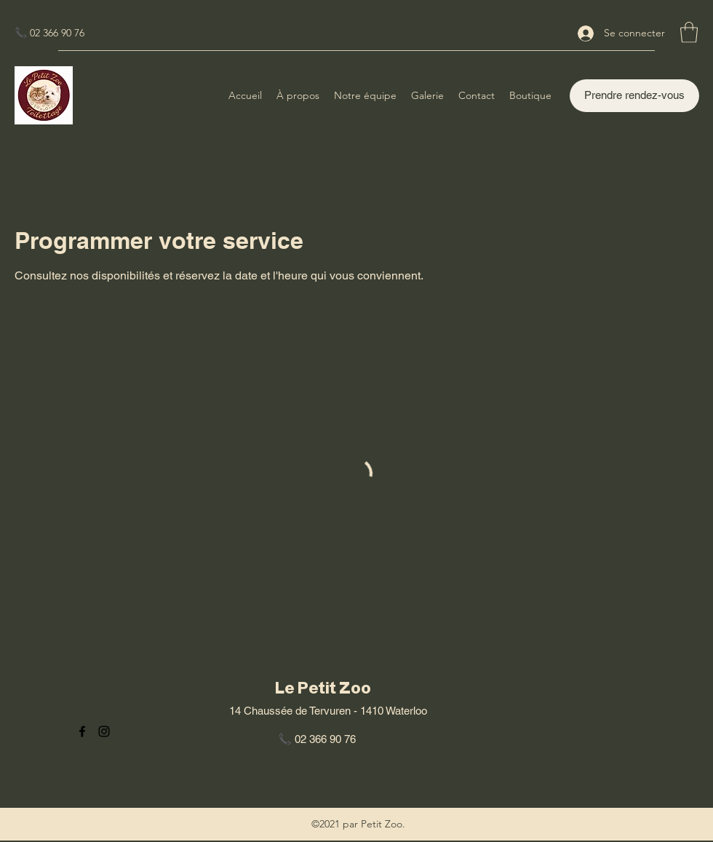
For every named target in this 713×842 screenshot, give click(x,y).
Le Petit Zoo (323, 688)
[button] (689, 32)
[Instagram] (104, 731)
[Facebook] (82, 731)
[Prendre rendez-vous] (634, 95)
